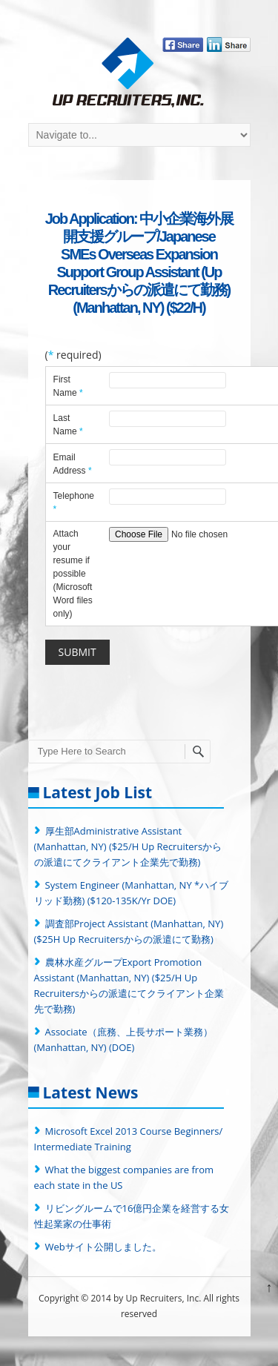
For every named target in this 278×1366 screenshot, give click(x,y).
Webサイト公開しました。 (103, 1246)
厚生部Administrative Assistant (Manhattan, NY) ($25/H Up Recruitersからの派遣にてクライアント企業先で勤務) (128, 846)
